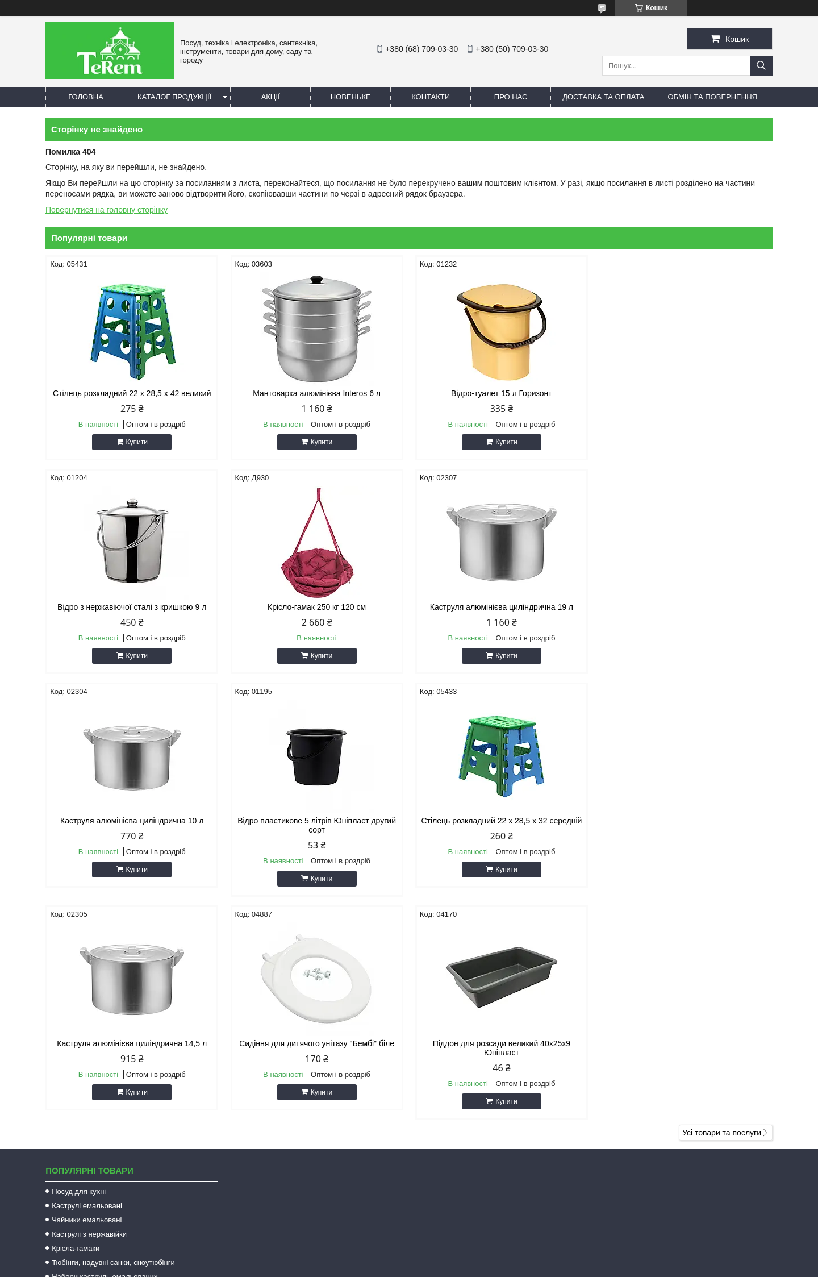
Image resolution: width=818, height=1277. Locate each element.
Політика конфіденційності (496, 1266)
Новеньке (351, 97)
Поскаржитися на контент (408, 1266)
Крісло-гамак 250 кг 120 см (132, 607)
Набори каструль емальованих (104, 1063)
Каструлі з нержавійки (89, 1020)
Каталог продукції (174, 97)
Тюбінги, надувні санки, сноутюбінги (113, 1049)
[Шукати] (761, 66)
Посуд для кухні (79, 978)
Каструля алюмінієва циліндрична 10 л (501, 607)
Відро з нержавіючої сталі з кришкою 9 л (686, 393)
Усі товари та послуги (721, 919)
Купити (136, 442)
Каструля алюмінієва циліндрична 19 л (316, 607)
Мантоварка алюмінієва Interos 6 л (317, 393)
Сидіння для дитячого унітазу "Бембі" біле (501, 829)
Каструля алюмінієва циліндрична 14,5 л (316, 829)
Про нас (511, 97)
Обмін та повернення (712, 97)
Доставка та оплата (603, 97)
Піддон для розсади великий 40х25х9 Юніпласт (686, 834)
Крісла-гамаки (75, 1034)
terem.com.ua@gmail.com (473, 1151)
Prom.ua (462, 1256)
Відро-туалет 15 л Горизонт (501, 393)
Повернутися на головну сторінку (106, 209)
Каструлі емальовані (87, 992)
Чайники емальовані (87, 1006)
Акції (270, 97)
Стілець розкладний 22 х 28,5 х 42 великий (132, 393)
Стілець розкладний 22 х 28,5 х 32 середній (132, 829)
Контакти (430, 97)
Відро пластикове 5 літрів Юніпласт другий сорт (686, 611)
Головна (85, 97)
